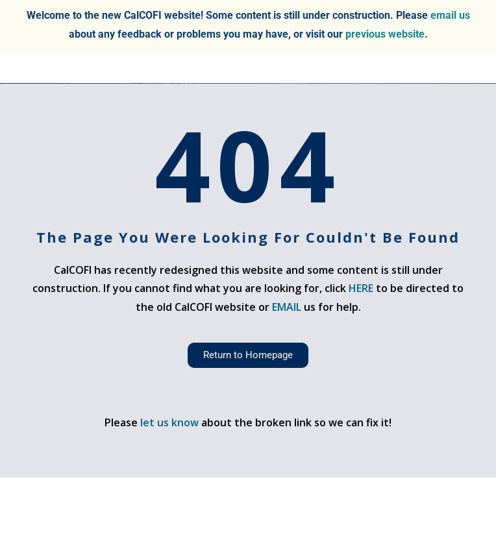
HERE (361, 288)
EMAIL (288, 307)
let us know (169, 422)
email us (450, 15)
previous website (385, 34)
